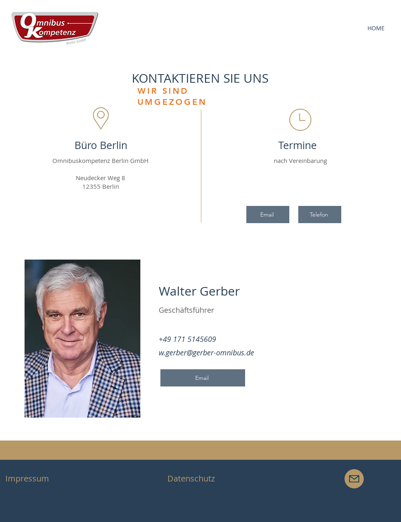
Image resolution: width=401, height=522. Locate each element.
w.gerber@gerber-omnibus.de (206, 352)
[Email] (267, 214)
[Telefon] (319, 214)
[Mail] (354, 478)
